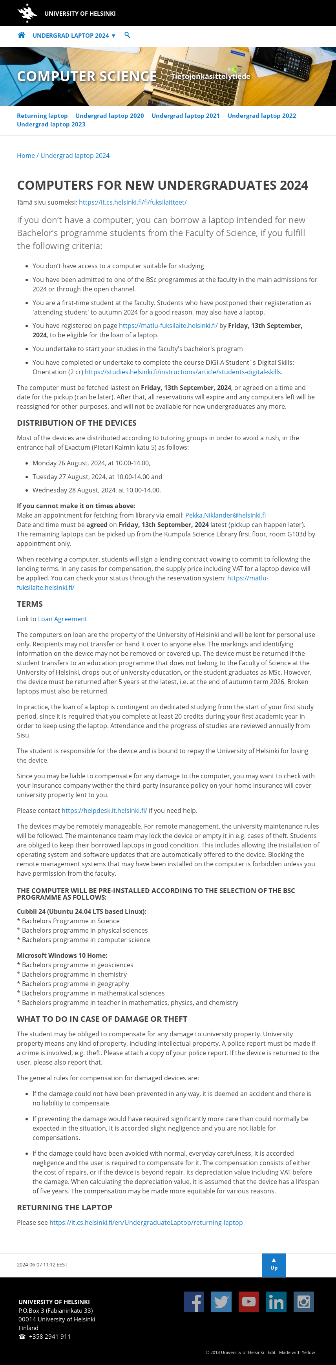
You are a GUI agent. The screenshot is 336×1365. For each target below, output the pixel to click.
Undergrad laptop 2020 (109, 115)
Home (26, 155)
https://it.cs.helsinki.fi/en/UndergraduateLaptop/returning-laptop (146, 1222)
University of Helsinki (58, 13)
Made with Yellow (297, 1352)
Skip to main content (22, 3)
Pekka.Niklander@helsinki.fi (225, 515)
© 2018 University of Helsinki (235, 1352)
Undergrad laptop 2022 (262, 115)
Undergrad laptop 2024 (75, 35)
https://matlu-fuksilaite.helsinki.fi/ (168, 325)
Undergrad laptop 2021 (186, 115)
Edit (272, 1352)
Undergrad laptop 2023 (51, 124)
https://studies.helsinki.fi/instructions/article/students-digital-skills (183, 372)
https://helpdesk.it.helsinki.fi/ (104, 810)
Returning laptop (42, 115)
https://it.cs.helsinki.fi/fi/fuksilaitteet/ (133, 202)
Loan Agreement (62, 619)
